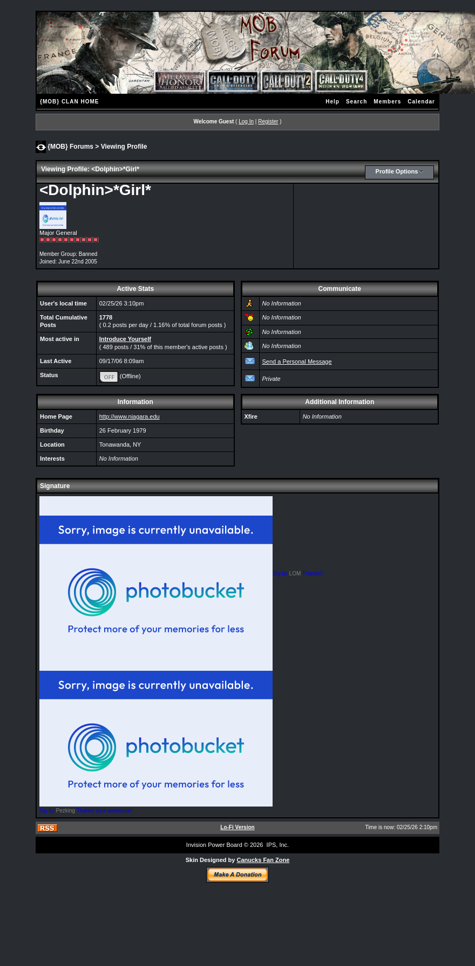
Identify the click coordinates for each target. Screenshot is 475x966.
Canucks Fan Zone (262, 860)
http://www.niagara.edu (129, 416)
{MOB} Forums (70, 146)
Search (356, 102)
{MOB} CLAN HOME (69, 102)
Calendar (421, 102)
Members (387, 102)
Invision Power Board (214, 845)
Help (332, 102)
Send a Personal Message (297, 361)
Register (268, 121)
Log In (246, 121)
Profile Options (397, 171)
